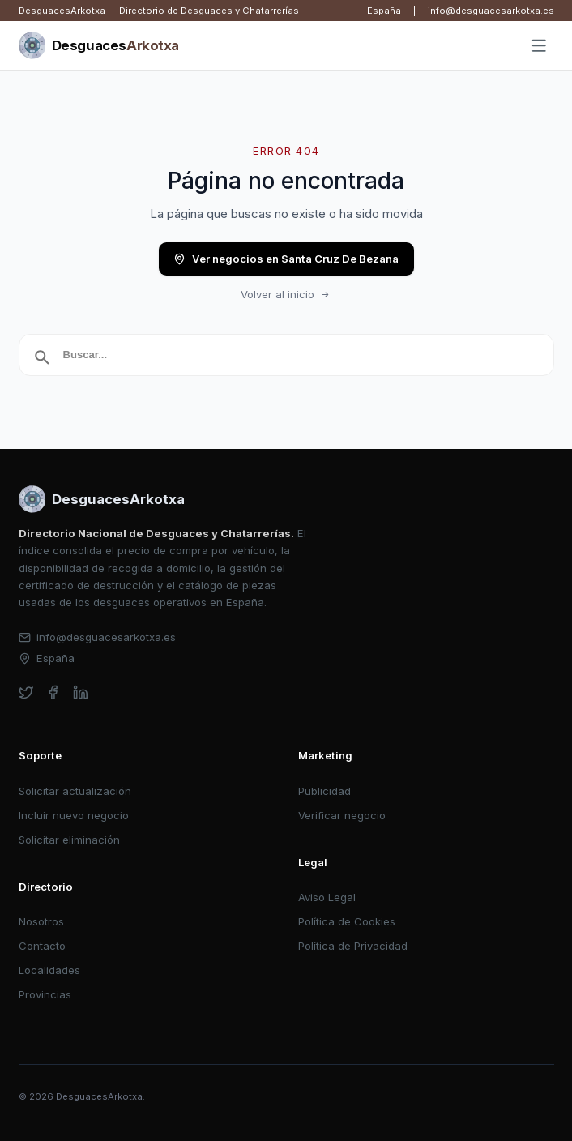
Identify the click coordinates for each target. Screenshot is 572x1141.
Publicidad (324, 790)
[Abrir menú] (538, 46)
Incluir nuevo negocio (74, 815)
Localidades (49, 970)
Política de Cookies (346, 921)
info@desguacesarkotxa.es (491, 10)
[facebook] (53, 692)
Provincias (45, 994)
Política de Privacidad (353, 945)
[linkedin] (80, 692)
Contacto (42, 945)
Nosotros (41, 921)
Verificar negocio (342, 815)
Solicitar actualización (75, 790)
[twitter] (26, 692)
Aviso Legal (327, 897)
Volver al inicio (286, 294)
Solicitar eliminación (69, 839)
